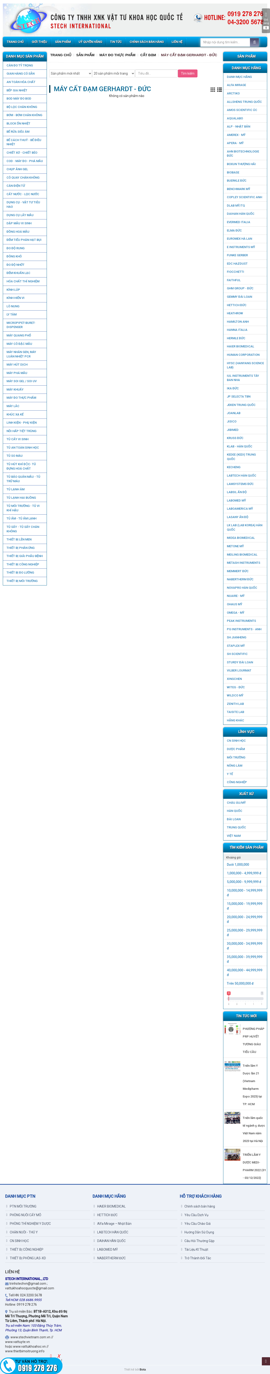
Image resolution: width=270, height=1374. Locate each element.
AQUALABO (235, 118)
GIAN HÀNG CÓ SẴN (20, 73)
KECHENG (233, 467)
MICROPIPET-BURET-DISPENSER (20, 325)
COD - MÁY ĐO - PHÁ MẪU (24, 161)
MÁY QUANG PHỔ (18, 335)
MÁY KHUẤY (14, 389)
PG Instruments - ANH (244, 629)
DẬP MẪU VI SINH (18, 223)
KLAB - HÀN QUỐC (239, 446)
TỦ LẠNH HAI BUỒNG (21, 497)
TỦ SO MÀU (14, 455)
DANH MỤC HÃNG (239, 77)
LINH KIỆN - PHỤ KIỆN (21, 422)
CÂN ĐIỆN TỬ (15, 185)
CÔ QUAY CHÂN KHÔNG (22, 177)
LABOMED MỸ (236, 500)
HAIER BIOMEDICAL (240, 346)
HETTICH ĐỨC (236, 305)
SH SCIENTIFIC (237, 654)
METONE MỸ (235, 546)
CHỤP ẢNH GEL (17, 169)
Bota (143, 1369)
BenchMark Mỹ (238, 189)
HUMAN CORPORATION (243, 354)
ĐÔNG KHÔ (13, 256)
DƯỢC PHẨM (236, 749)
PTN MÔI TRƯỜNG (21, 1206)
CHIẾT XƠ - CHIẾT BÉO (21, 152)
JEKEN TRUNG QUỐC (241, 405)
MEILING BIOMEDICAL (242, 554)
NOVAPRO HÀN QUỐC (242, 587)
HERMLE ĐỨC (236, 338)
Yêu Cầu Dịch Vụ (194, 1215)
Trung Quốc (236, 827)
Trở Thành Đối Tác (196, 1258)
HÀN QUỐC (234, 811)
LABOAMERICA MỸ (240, 508)
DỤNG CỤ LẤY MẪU (19, 215)
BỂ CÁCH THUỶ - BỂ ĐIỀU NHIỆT (23, 142)
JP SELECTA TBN (238, 396)
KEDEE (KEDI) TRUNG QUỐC (241, 457)
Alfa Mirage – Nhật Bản (113, 1223)
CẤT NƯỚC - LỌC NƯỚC (22, 194)
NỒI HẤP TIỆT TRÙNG (21, 431)
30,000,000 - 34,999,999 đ (244, 946)
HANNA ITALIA (237, 330)
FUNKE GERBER (237, 255)
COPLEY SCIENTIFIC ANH (244, 197)
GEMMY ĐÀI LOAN (239, 296)
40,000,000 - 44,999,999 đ (244, 972)
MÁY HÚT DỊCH (16, 364)
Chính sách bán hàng (198, 1206)
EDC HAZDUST (237, 263)
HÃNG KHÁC (235, 720)
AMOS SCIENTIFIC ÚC (242, 110)
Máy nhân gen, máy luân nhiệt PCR (21, 354)
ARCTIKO (233, 93)
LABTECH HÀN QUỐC (241, 475)
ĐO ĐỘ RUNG (15, 248)
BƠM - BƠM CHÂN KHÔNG (24, 115)
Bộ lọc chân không (21, 107)
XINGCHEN (234, 679)
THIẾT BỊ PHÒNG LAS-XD (26, 1258)
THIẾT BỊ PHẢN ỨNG (20, 548)
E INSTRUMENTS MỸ (241, 247)
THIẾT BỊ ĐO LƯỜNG (20, 572)
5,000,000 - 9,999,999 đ (244, 882)
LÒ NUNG (12, 306)
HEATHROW (235, 313)
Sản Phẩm (85, 55)
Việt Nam (234, 836)
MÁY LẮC (12, 406)
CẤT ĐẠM (148, 55)
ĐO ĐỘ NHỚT (15, 264)
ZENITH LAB (235, 704)
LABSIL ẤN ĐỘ (237, 492)
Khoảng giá (233, 857)
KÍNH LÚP (13, 289)
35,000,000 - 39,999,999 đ (244, 959)
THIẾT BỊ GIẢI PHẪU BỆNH (24, 556)
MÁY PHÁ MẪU (16, 373)
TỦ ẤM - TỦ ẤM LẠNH (21, 518)
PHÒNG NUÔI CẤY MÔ (23, 1215)
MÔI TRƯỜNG (236, 757)
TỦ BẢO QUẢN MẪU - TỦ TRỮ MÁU (23, 479)
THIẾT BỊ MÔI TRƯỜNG (21, 581)
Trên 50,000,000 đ (240, 983)
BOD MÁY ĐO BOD (18, 98)
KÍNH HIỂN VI (15, 298)
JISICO (231, 421)
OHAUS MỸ (234, 604)
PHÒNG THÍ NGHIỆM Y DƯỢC (28, 1223)
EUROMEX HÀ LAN (239, 238)
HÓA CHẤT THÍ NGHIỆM (22, 281)
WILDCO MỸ (235, 695)
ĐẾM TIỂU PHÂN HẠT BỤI (23, 240)
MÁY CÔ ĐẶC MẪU (19, 344)
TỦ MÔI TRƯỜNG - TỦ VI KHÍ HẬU (22, 508)
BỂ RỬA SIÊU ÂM (17, 131)
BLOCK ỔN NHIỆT (18, 123)
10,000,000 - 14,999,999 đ (244, 893)
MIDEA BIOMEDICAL (241, 538)
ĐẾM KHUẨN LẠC (18, 273)
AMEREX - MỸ (236, 135)
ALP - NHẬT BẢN (238, 126)
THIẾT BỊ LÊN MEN (18, 539)
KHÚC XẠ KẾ (14, 414)
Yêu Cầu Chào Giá (196, 1223)
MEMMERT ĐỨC (238, 571)
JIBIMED (233, 430)
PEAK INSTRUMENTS (241, 621)
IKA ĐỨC (233, 388)
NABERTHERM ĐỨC (240, 579)
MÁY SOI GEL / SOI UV (21, 381)
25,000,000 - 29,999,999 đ (244, 932)
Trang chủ (60, 55)
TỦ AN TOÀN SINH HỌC (22, 447)
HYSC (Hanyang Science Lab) (245, 365)
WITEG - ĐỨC (236, 687)
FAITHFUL (234, 280)
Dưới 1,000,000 (238, 864)
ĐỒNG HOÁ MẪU (17, 231)
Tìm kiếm (187, 73)
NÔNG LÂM (234, 765)
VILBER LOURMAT (239, 670)
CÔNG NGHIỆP (237, 782)
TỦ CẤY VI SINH (17, 439)
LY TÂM (11, 314)
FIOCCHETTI (235, 271)
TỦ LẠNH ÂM (15, 489)
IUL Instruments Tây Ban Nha (243, 378)
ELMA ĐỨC (234, 230)
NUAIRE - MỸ (236, 596)
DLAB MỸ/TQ (236, 205)
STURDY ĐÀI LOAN (240, 662)
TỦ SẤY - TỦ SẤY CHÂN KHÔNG (22, 529)
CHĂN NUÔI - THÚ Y (22, 1232)
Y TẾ (230, 774)
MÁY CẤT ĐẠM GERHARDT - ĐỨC (189, 55)
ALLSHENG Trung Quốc (244, 102)
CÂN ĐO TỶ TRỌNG (19, 65)
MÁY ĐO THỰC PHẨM (21, 397)
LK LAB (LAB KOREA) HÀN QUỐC (244, 527)
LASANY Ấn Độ (237, 517)
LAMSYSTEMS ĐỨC (240, 484)
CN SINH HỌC (236, 740)
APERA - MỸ (235, 143)
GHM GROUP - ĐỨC (240, 288)
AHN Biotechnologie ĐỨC (243, 154)
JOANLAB (233, 413)
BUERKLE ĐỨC (236, 180)
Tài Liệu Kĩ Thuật (194, 1249)
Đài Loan (234, 819)
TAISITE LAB (235, 712)
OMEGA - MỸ (235, 612)
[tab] (245, 857)
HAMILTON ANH (238, 321)
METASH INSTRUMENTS (243, 562)
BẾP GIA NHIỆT (16, 90)
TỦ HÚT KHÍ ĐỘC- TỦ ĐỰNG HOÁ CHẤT (21, 466)
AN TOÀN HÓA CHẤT (20, 82)
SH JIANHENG (236, 637)
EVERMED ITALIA (238, 222)
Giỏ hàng (266, 20)
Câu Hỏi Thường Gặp (198, 1241)
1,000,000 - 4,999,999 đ (244, 873)
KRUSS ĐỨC (235, 438)
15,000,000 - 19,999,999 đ (244, 906)
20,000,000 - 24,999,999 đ (244, 919)
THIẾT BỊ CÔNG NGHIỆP (22, 564)
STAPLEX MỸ (236, 645)
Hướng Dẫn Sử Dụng (197, 1232)
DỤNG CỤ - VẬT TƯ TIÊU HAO (23, 204)
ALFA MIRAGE (236, 85)
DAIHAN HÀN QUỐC (240, 213)
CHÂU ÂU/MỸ (236, 802)
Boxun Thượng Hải (241, 164)
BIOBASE (233, 172)
